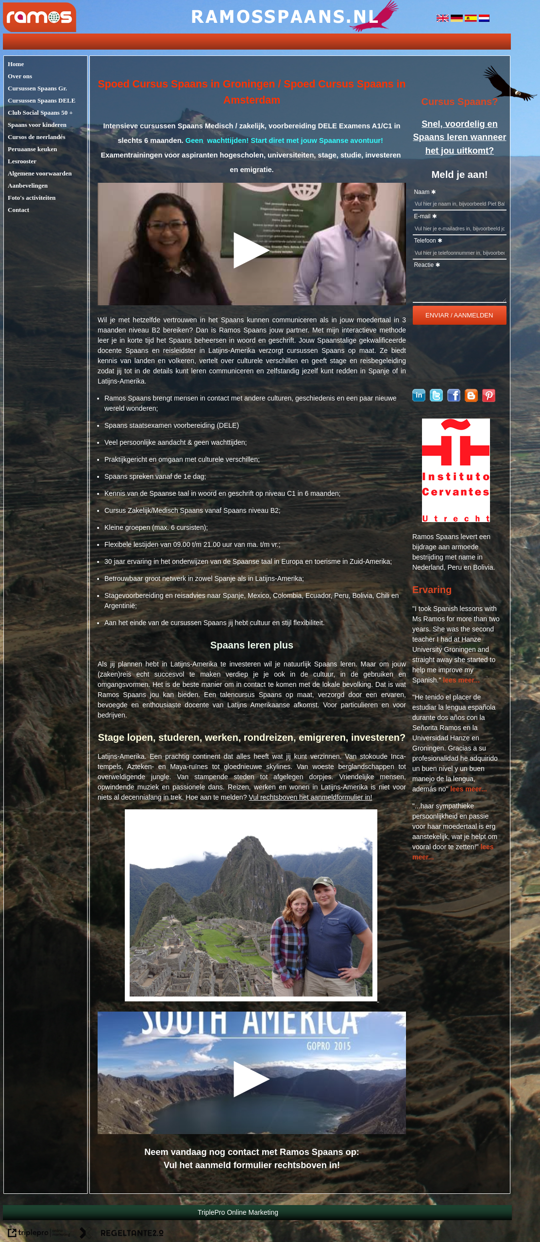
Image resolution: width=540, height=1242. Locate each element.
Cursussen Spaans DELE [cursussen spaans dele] (41, 100)
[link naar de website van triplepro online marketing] (39, 1234)
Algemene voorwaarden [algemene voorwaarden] (40, 173)
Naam (421, 192)
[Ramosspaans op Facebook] (453, 399)
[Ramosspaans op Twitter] (436, 399)
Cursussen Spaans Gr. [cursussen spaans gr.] (37, 88)
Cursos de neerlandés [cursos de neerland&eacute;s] (36, 136)
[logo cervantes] (456, 520)
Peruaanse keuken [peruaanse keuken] (32, 149)
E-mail (422, 216)
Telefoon (425, 240)
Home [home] (16, 64)
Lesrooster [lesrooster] (22, 161)
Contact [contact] (18, 209)
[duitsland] (458, 19)
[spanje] (472, 19)
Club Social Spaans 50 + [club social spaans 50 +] (40, 112)
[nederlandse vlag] (484, 19)
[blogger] (471, 399)
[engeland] (444, 19)
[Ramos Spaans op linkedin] (418, 399)
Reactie (424, 265)
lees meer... (461, 680)
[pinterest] (488, 399)
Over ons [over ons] (20, 76)
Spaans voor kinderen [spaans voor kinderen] (37, 124)
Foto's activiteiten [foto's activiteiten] (32, 197)
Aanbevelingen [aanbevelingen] (28, 185)
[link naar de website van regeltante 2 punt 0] (122, 1234)
